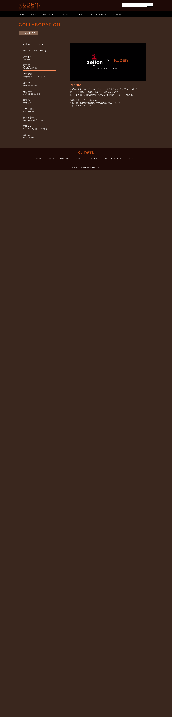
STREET (80, 14)
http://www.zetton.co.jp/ (80, 105)
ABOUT (34, 14)
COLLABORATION (98, 14)
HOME (22, 14)
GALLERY (65, 14)
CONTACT (117, 14)
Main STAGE (49, 14)
